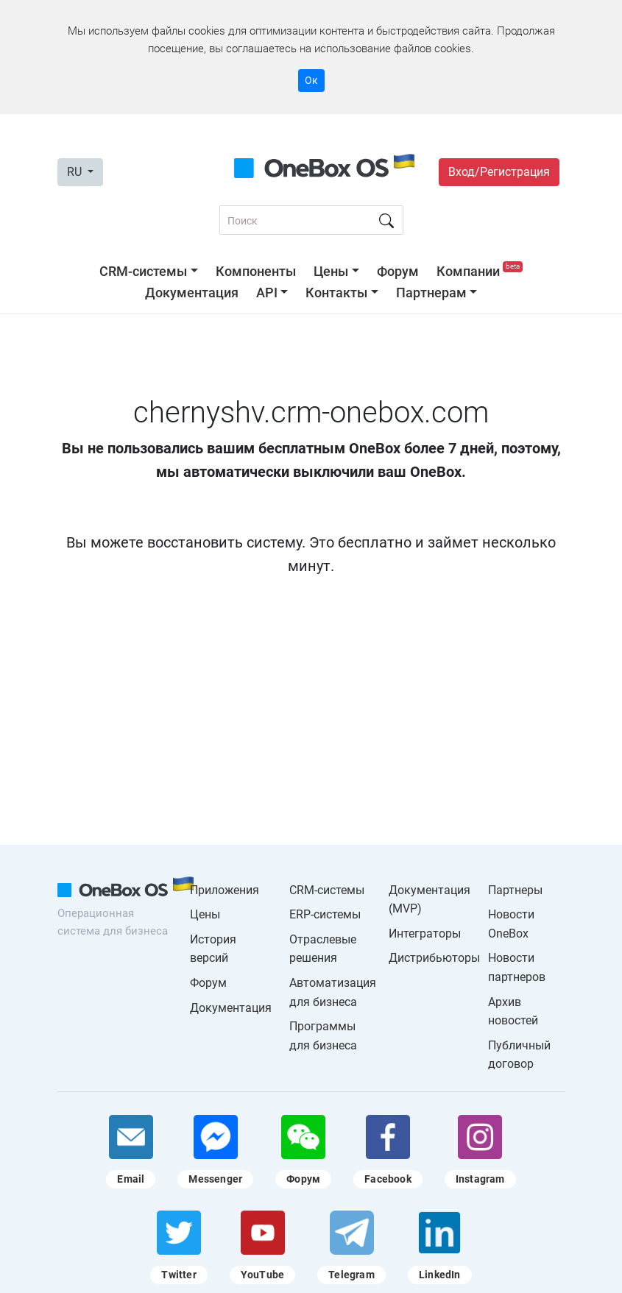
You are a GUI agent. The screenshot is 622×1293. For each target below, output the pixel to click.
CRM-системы (143, 271)
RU (76, 172)
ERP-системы (325, 914)
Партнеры (515, 890)
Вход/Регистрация (499, 172)
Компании (480, 271)
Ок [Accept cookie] (311, 80)
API (267, 292)
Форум (398, 271)
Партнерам (431, 292)
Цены (331, 271)
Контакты (336, 292)
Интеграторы (425, 933)
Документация (191, 292)
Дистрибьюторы (434, 958)
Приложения (224, 890)
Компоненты (256, 271)
